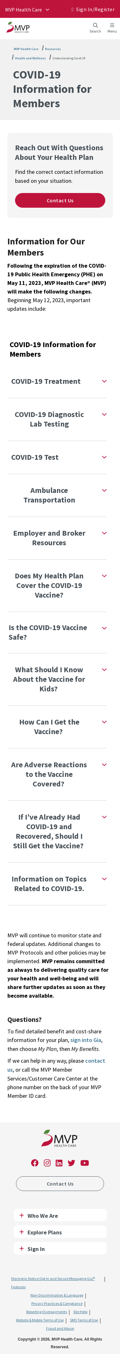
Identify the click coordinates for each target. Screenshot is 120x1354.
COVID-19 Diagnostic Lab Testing (49, 419)
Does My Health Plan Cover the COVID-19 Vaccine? (49, 585)
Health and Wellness (30, 58)
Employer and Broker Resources (49, 537)
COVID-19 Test (35, 457)
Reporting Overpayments (46, 1311)
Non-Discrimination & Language (56, 1295)
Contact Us (60, 200)
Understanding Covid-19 (68, 58)
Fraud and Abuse (60, 1328)
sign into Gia (85, 1040)
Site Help (80, 1311)
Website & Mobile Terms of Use (40, 1320)
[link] (60, 1139)
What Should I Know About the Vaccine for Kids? (49, 679)
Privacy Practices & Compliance (57, 1303)
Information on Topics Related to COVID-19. (49, 883)
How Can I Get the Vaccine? (49, 726)
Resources (53, 49)
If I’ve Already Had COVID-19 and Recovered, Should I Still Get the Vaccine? (49, 831)
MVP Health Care (23, 9)
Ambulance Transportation (49, 495)
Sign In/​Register (95, 9)
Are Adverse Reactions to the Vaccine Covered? (49, 774)
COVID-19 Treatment (46, 381)
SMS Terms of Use (84, 1320)
